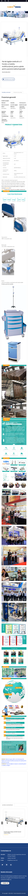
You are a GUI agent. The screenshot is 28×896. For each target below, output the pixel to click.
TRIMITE (4, 883)
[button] (13, 16)
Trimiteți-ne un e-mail (9, 79)
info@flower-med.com (12, 860)
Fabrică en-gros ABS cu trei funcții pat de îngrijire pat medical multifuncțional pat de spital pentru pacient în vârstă (14, 760)
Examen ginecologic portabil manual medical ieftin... (12, 832)
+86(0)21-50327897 (11, 858)
